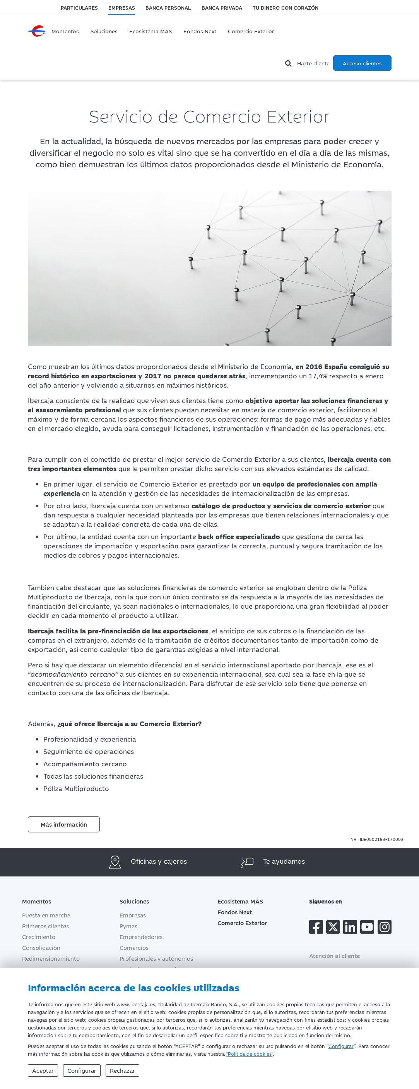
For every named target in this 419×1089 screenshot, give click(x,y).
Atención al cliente (334, 955)
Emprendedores (141, 936)
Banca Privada (222, 7)
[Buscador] (289, 63)
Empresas (121, 7)
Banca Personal (168, 7)
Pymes (128, 926)
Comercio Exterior (251, 31)
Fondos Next (199, 31)
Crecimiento (38, 936)
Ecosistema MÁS (150, 31)
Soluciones (104, 31)
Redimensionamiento (51, 958)
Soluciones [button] (140, 901)
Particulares (79, 7)
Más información (64, 824)
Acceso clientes (362, 63)
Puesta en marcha (46, 915)
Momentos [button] (36, 901)
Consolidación (41, 947)
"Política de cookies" (249, 1053)
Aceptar (43, 1070)
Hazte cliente (313, 63)
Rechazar (122, 1070)
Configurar (341, 1045)
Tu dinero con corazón (285, 7)
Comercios (134, 947)
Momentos (65, 31)
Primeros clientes (45, 926)
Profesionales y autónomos (156, 958)
